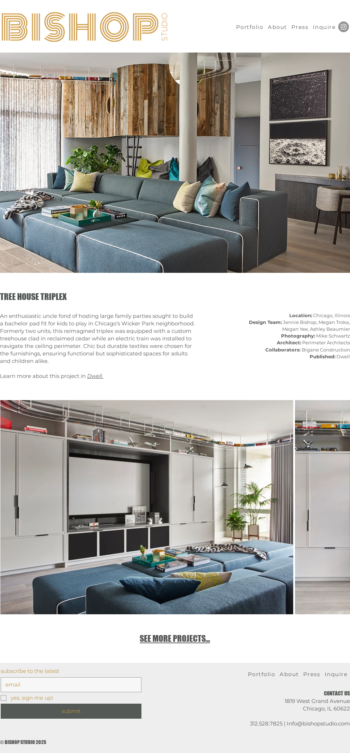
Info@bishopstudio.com (318, 723)
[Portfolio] (250, 27)
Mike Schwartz (333, 336)
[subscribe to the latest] (69, 685)
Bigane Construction (307, 350)
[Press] (300, 27)
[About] (278, 27)
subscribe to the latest (30, 671)
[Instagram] (343, 26)
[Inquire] (325, 27)
